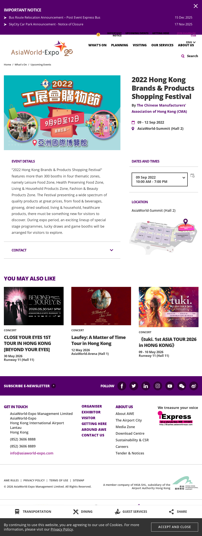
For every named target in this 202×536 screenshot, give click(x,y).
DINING (87, 511)
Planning (119, 45)
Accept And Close (174, 527)
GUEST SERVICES (135, 511)
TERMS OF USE (58, 480)
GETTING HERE (160, 33)
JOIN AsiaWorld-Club (186, 34)
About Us (186, 45)
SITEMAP (78, 480)
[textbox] (159, 179)
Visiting (140, 45)
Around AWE (94, 430)
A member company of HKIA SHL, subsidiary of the (136, 486)
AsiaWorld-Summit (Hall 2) (160, 129)
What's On (97, 45)
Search (192, 56)
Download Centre (130, 433)
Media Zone (125, 426)
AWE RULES (11, 480)
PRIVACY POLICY (34, 480)
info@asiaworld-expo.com (31, 453)
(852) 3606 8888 (23, 439)
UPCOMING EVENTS (136, 33)
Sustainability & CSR (132, 440)
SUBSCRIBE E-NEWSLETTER (27, 386)
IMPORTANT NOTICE (114, 34)
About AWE (125, 413)
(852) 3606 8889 (23, 446)
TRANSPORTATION (37, 511)
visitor (88, 418)
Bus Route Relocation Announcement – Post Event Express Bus (54, 17)
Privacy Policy (62, 529)
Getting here (94, 424)
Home (7, 64)
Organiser (92, 406)
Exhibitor (91, 412)
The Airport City (129, 420)
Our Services (162, 45)
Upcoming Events (41, 64)
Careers (122, 446)
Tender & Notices (130, 453)
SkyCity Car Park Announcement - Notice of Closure (46, 24)
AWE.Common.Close (195, 6)
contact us (93, 435)
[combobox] (160, 179)
